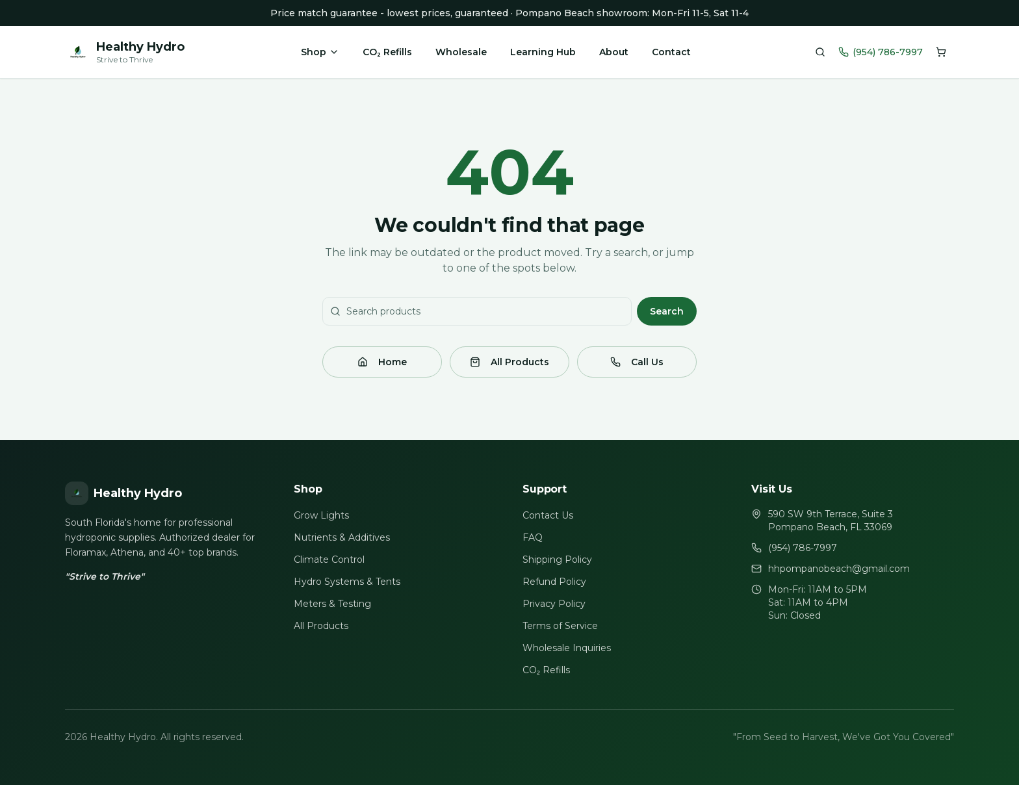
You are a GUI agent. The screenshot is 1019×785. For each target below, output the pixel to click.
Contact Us (547, 515)
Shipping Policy (557, 559)
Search (667, 311)
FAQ (532, 537)
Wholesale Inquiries (566, 648)
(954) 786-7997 (880, 52)
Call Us (637, 362)
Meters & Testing (332, 604)
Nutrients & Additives (342, 537)
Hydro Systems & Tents (347, 581)
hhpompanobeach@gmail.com (839, 568)
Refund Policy (554, 581)
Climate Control (329, 559)
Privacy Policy (554, 604)
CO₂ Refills (387, 52)
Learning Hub (543, 52)
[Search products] (820, 52)
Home (382, 362)
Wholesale (461, 52)
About (613, 52)
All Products (509, 362)
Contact (671, 52)
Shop (320, 52)
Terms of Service (560, 626)
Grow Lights (321, 515)
